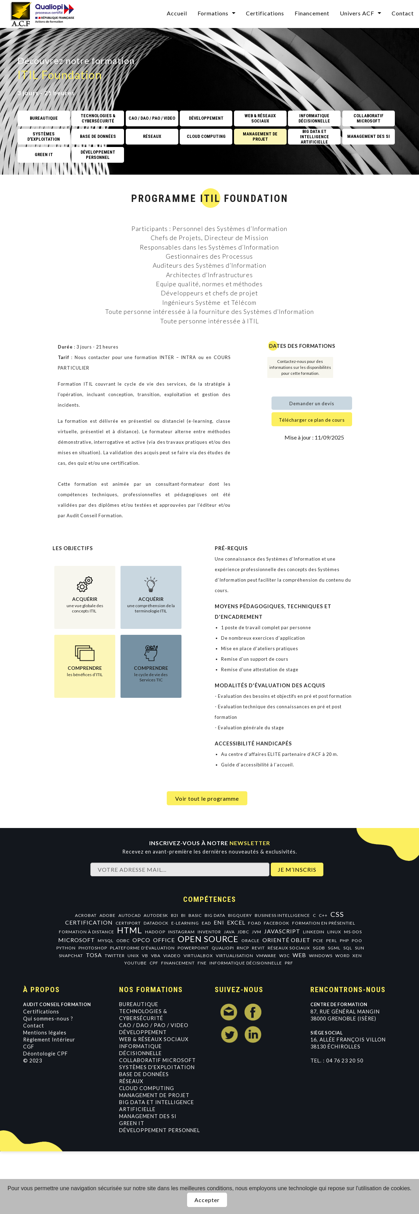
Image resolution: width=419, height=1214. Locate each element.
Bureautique (138, 1004)
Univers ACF (357, 13)
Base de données (144, 1074)
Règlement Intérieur (49, 1040)
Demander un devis (311, 403)
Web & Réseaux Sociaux (153, 1039)
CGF (28, 1047)
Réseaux (131, 1081)
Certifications (265, 13)
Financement (312, 13)
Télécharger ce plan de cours (312, 420)
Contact (403, 13)
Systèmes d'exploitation (157, 1067)
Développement (143, 1032)
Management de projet (154, 1095)
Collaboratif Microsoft (157, 1060)
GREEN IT (131, 1123)
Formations (213, 13)
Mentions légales (45, 1033)
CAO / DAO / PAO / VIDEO (153, 1025)
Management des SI (148, 1116)
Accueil (177, 13)
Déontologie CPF (45, 1054)
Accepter (207, 1200)
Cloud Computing (146, 1088)
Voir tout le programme (207, 798)
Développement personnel (159, 1130)
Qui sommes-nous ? (48, 1019)
